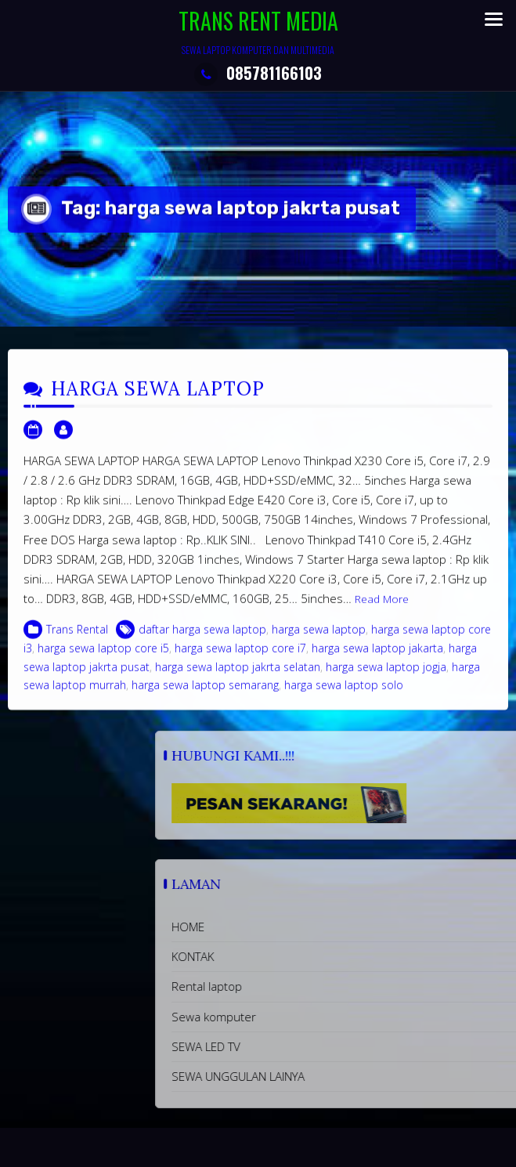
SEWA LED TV (302, 1046)
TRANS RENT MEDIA (258, 21)
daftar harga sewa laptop (202, 638)
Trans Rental (77, 638)
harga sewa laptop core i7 (240, 657)
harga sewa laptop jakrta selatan (237, 675)
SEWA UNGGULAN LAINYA (334, 1076)
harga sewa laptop (319, 638)
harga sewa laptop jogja (386, 675)
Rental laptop (303, 986)
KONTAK (289, 956)
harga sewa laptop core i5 (103, 657)
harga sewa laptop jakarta (377, 657)
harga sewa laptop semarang (205, 694)
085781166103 (258, 73)
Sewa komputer (310, 1016)
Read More (382, 609)
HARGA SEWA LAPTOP (158, 398)
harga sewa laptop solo (343, 694)
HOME (284, 926)
